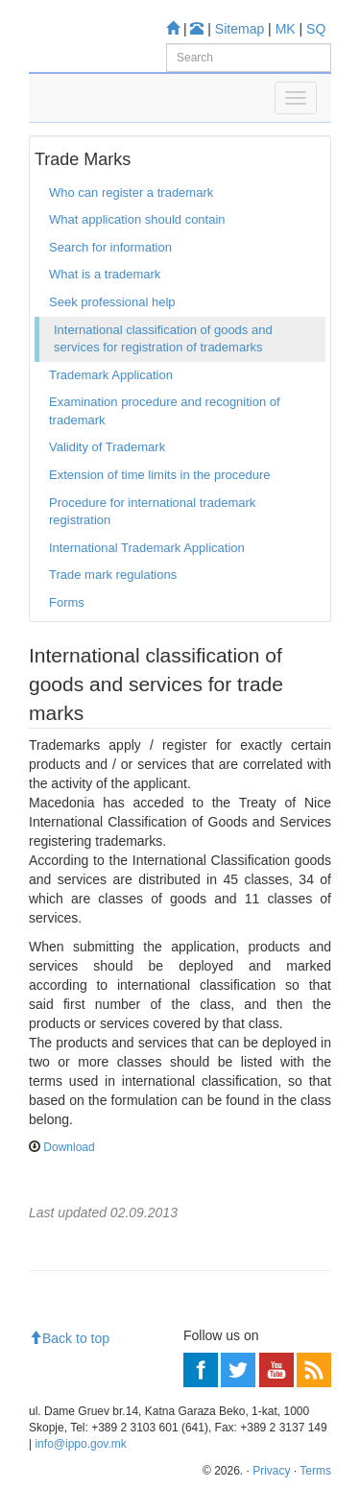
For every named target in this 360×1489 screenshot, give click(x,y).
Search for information (110, 247)
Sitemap (239, 28)
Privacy (271, 1470)
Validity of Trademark (107, 447)
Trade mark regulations (113, 574)
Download (68, 1147)
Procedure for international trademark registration (152, 511)
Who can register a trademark (131, 192)
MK (286, 28)
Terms (315, 1470)
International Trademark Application (147, 547)
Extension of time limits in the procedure (160, 475)
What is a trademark (104, 274)
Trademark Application (111, 375)
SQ (315, 28)
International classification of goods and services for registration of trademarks (163, 339)
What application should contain (137, 219)
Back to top (69, 1338)
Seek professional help (112, 302)
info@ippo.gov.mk (80, 1444)
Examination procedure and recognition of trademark (164, 411)
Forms (66, 602)
